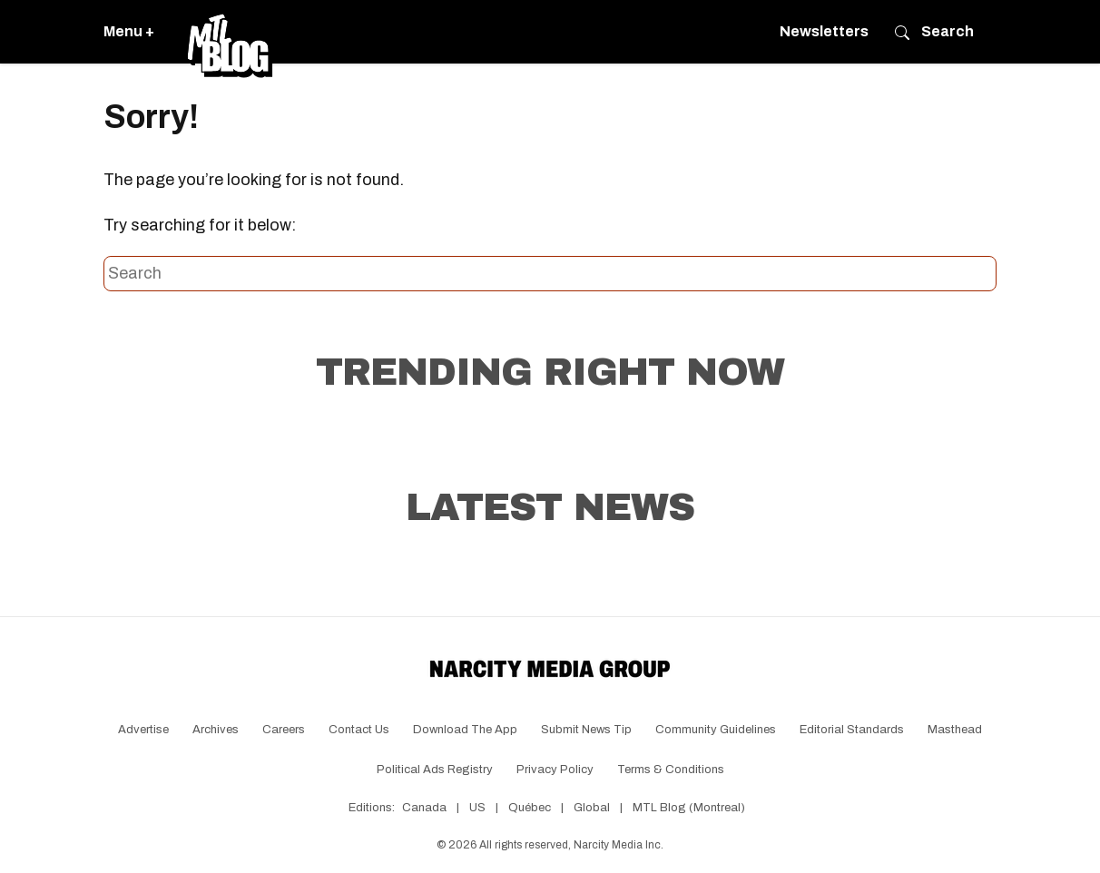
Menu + (128, 31)
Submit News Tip (586, 729)
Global (592, 807)
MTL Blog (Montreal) (689, 807)
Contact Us (359, 729)
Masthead (955, 729)
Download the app (465, 729)
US (477, 807)
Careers (283, 729)
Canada (424, 807)
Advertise (143, 729)
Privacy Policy (555, 769)
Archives (215, 729)
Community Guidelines (715, 729)
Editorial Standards (852, 729)
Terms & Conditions (670, 769)
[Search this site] (550, 274)
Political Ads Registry (435, 769)
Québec (529, 807)
